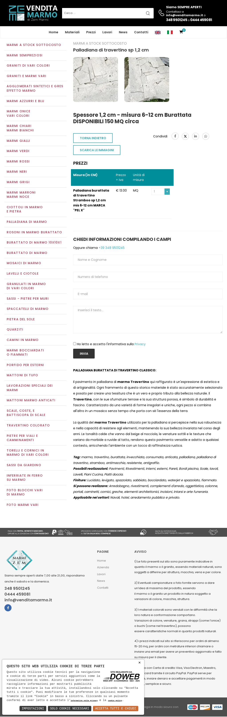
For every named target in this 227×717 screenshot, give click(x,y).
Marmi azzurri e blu (25, 101)
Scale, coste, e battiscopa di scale (26, 413)
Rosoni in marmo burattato (34, 232)
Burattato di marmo (27, 253)
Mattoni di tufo (22, 376)
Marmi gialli (18, 141)
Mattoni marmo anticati (31, 401)
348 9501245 (176, 19)
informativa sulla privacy (84, 700)
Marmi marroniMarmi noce (21, 195)
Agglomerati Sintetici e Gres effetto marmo (35, 89)
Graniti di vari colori (28, 66)
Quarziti (15, 330)
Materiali (72, 32)
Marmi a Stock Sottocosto (34, 45)
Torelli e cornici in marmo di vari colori (28, 453)
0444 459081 (201, 19)
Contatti (141, 32)
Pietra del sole (21, 319)
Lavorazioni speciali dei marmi (30, 388)
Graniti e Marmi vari (26, 76)
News (123, 32)
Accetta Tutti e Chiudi (115, 708)
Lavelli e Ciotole (23, 274)
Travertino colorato (28, 426)
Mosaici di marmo (24, 263)
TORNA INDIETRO (93, 138)
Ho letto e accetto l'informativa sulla (111, 344)
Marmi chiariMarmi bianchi (20, 128)
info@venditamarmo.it (28, 601)
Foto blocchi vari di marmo (25, 492)
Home (53, 32)
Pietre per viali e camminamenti (22, 438)
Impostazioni (33, 708)
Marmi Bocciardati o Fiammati (25, 353)
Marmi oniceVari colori (18, 114)
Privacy (140, 344)
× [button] (139, 663)
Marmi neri (17, 172)
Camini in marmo (23, 340)
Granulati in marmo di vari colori (26, 286)
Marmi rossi (18, 162)
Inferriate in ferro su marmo (25, 478)
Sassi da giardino (24, 465)
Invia (84, 354)
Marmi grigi (18, 182)
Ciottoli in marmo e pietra (25, 209)
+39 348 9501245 (111, 248)
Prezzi (91, 32)
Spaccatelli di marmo (28, 309)
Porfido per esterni (25, 365)
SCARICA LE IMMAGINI (97, 150)
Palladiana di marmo (27, 222)
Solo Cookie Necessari (69, 708)
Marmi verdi (18, 151)
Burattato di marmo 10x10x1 (34, 243)
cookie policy (115, 700)
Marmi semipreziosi (25, 55)
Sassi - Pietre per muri (28, 299)
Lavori (107, 32)
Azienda (103, 568)
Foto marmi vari (23, 505)
